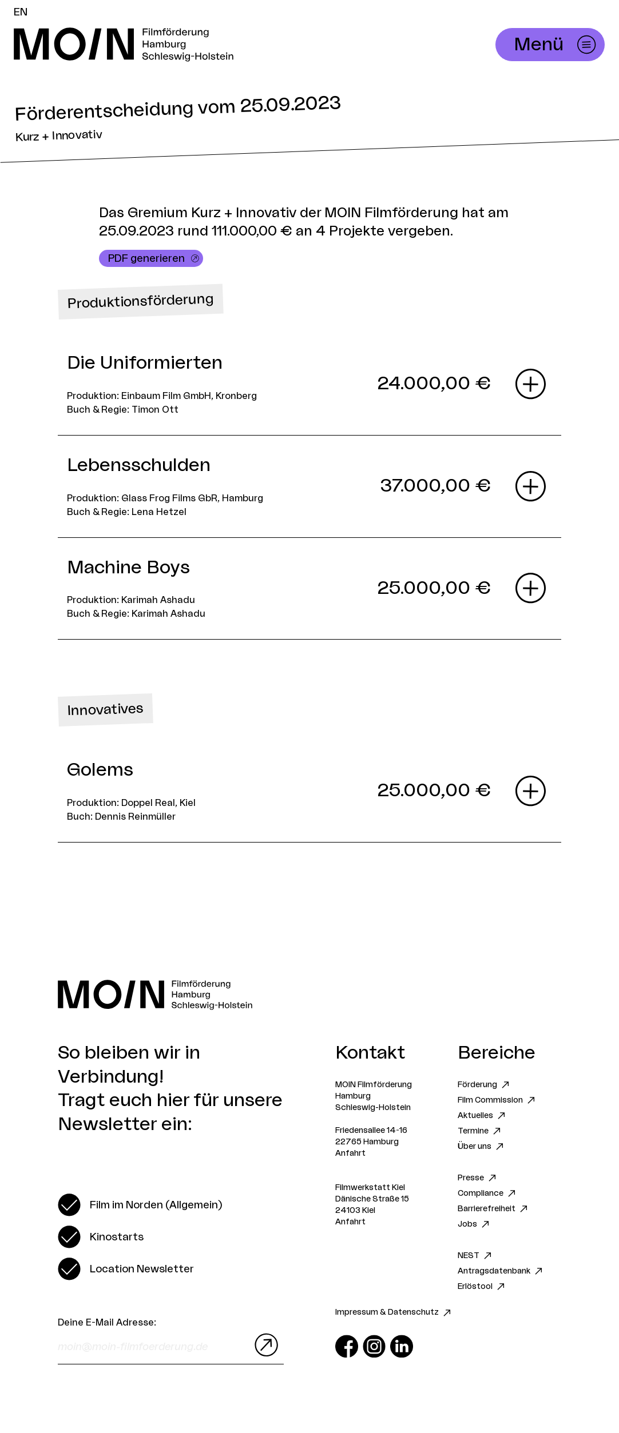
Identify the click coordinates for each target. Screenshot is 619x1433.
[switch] (140, 1204)
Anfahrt (350, 1153)
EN (20, 12)
